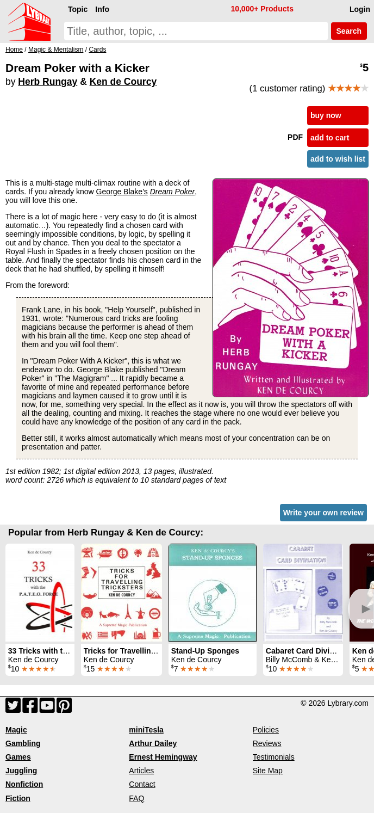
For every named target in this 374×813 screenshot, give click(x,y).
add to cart (330, 137)
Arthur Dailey (153, 743)
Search (349, 31)
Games (18, 757)
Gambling (23, 743)
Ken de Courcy (123, 81)
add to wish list (337, 159)
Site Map (268, 770)
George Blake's (122, 191)
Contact (142, 784)
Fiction (17, 798)
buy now (325, 115)
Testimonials (274, 757)
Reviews (267, 743)
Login (360, 9)
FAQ (136, 798)
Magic (16, 729)
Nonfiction (24, 784)
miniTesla (146, 729)
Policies (266, 729)
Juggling (21, 770)
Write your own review (323, 512)
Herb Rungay (47, 81)
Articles (141, 770)
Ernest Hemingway (163, 757)
